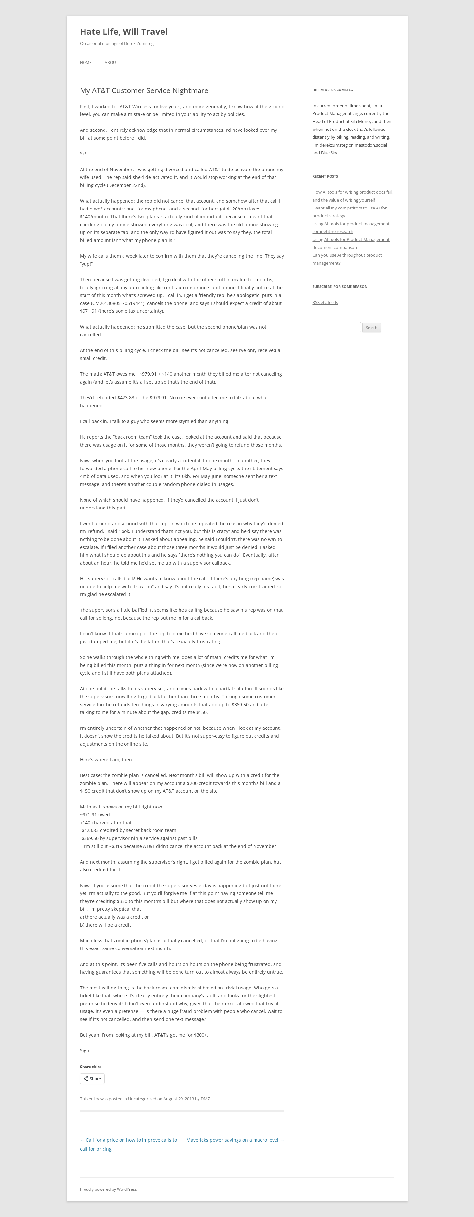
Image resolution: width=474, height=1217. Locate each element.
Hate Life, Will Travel (124, 31)
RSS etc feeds (325, 302)
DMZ (205, 1099)
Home (86, 62)
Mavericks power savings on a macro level (235, 1140)
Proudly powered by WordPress (108, 1189)
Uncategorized (142, 1099)
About (111, 62)
